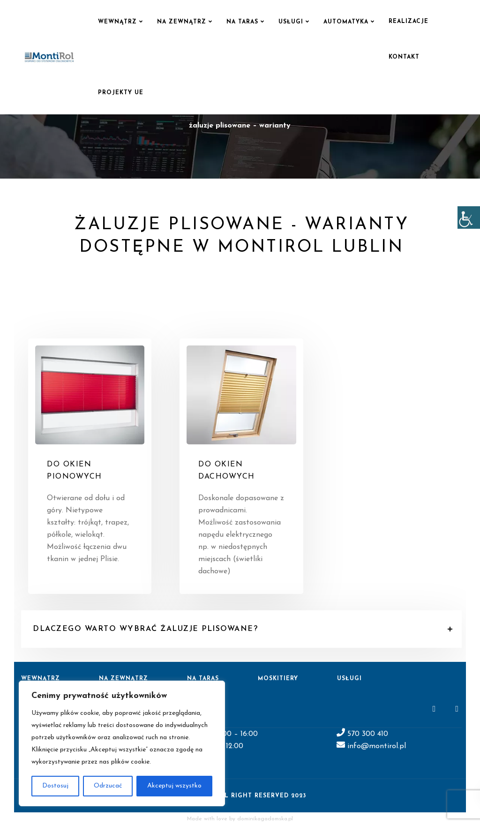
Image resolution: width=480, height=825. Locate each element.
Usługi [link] (290, 22)
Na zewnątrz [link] (181, 22)
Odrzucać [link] (108, 785)
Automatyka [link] (345, 22)
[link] (469, 217)
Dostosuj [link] (55, 785)
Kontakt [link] (404, 57)
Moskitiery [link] (278, 679)
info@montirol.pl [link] (375, 746)
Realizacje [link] (408, 21)
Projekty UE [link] (120, 93)
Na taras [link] (242, 22)
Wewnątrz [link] (117, 22)
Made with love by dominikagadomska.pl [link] (240, 819)
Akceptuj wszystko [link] (174, 785)
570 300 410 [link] (367, 734)
